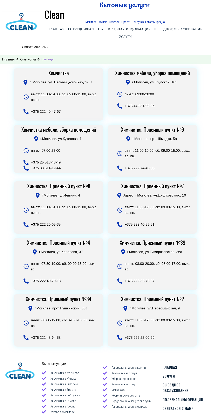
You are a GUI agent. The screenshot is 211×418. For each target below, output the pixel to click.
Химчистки (28, 58)
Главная (8, 58)
